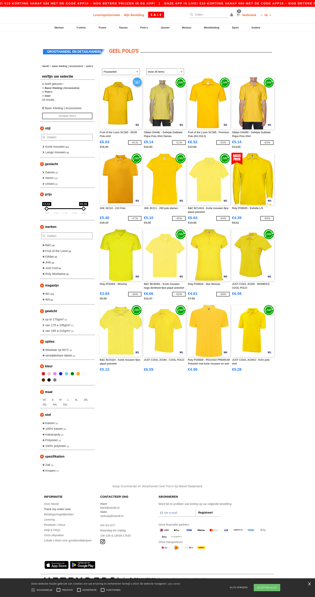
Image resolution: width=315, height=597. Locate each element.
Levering (49, 511)
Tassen (123, 27)
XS (44, 391)
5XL (65, 396)
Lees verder (174, 583)
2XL (86, 391)
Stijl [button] (48, 120)
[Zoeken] (208, 15)
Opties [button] (49, 333)
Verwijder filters (67, 107)
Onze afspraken (54, 526)
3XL (45, 396)
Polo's (144, 27)
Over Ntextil (51, 495)
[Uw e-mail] (177, 504)
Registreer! (205, 504)
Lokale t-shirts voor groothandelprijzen (68, 532)
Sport (235, 27)
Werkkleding (211, 27)
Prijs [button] (48, 186)
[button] (232, 15)
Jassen (165, 27)
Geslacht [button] (51, 155)
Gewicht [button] (51, 302)
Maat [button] (48, 383)
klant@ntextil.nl (109, 499)
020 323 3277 (109, 516)
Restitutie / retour (54, 516)
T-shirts (81, 27)
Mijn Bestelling (134, 15)
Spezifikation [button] (54, 448)
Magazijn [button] (52, 277)
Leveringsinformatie (106, 15)
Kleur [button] (49, 357)
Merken (59, 27)
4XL (55, 396)
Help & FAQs (52, 521)
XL (76, 391)
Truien (102, 27)
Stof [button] (48, 406)
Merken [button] (50, 218)
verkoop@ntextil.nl (111, 507)
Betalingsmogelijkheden (59, 506)
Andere (255, 27)
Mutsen (186, 27)
